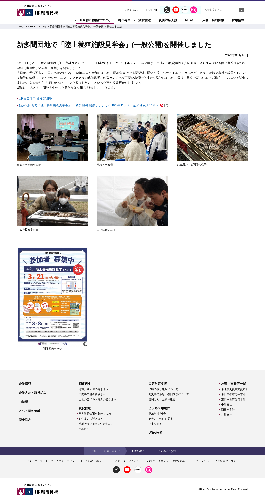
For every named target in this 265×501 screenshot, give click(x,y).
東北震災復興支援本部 (234, 389)
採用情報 (238, 20)
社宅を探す (155, 423)
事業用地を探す (158, 413)
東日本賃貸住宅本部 (233, 399)
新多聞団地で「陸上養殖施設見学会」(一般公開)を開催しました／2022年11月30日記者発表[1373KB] (93, 105)
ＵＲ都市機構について (94, 20)
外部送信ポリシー (96, 460)
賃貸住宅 (144, 20)
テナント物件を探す (161, 418)
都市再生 (124, 20)
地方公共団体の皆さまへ (93, 389)
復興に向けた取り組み (162, 399)
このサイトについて (127, 460)
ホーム (20, 26)
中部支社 (226, 404)
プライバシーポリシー (64, 460)
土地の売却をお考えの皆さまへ (97, 399)
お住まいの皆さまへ (91, 418)
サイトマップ (34, 460)
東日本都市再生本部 (233, 394)
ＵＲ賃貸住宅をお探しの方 (95, 413)
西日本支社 (228, 409)
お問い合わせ (132, 10)
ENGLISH (151, 10)
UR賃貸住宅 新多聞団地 (35, 98)
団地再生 (84, 428)
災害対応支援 (168, 20)
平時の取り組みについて (163, 389)
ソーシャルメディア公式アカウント (217, 460)
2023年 (42, 26)
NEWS (189, 20)
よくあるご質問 (167, 451)
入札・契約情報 (213, 20)
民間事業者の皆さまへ (92, 394)
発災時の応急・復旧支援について (169, 394)
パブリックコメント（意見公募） (167, 460)
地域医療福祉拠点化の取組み (96, 423)
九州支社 (226, 414)
